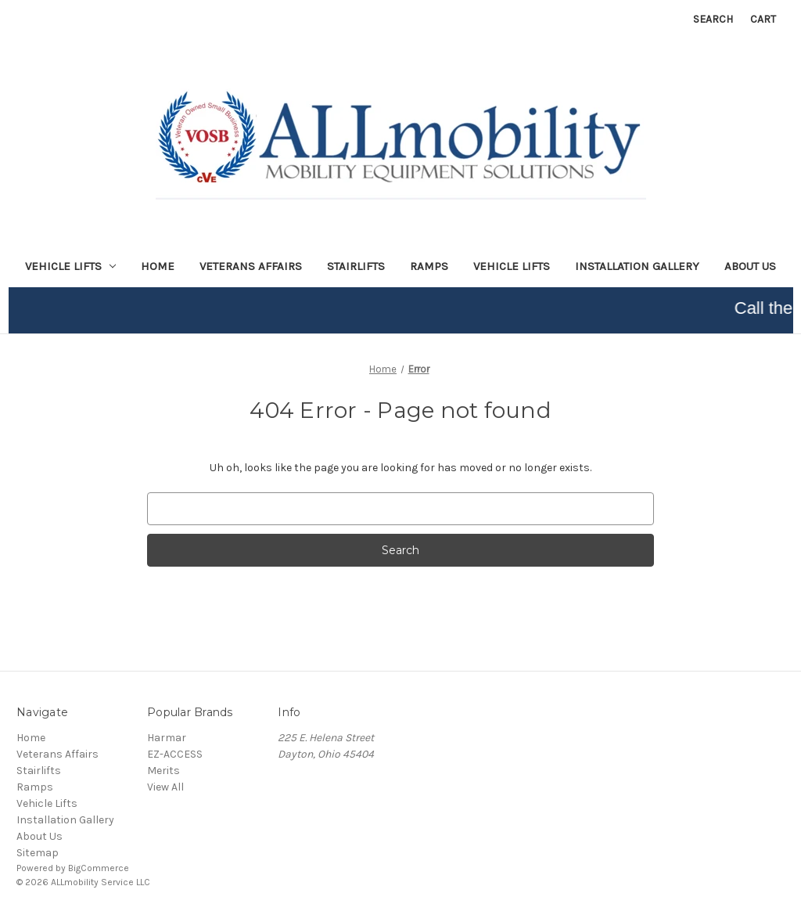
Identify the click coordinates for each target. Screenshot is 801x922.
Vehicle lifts (71, 266)
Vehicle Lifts (511, 266)
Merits (163, 770)
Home (157, 266)
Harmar (166, 737)
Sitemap (37, 852)
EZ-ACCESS (175, 754)
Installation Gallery (637, 266)
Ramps (429, 266)
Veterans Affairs (250, 266)
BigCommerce (98, 868)
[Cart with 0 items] (763, 19)
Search (713, 19)
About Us (750, 266)
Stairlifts (356, 266)
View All (165, 787)
